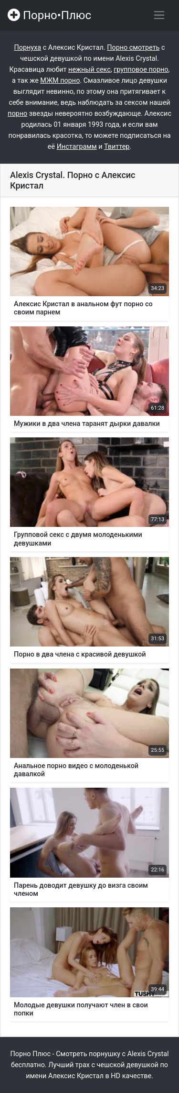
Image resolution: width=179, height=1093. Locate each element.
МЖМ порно (60, 81)
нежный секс (89, 70)
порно (17, 114)
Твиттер (116, 147)
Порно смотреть (133, 48)
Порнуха (27, 48)
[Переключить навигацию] (159, 15)
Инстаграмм (77, 147)
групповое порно (141, 70)
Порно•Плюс (49, 15)
